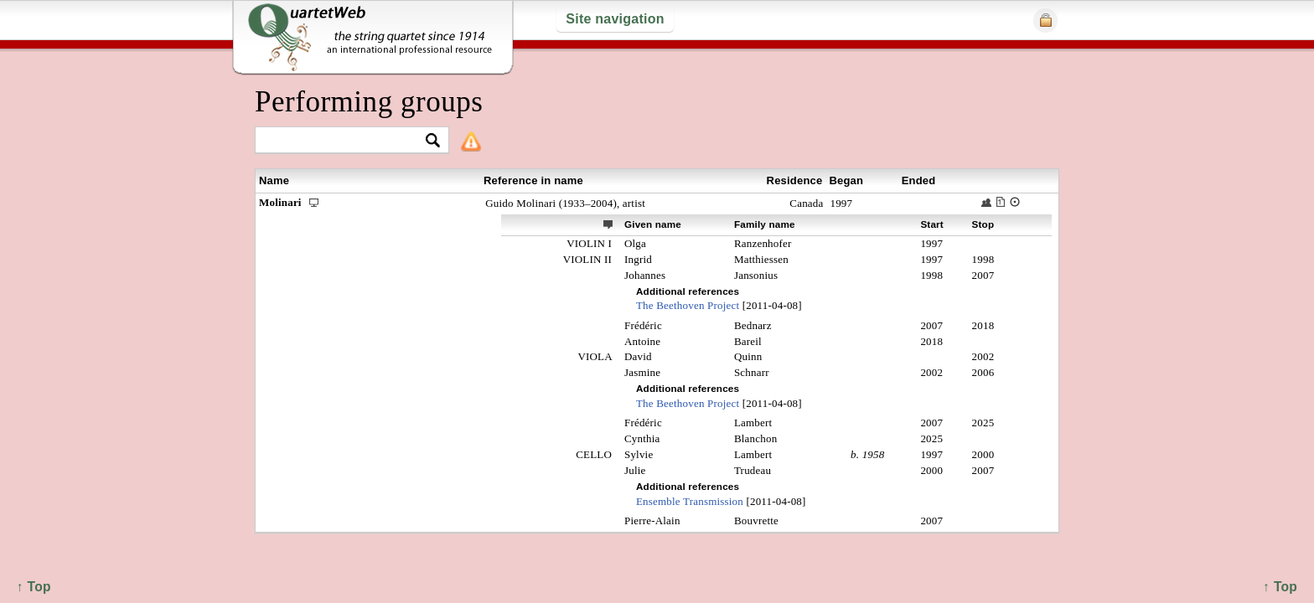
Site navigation (615, 19)
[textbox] (345, 141)
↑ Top (1280, 587)
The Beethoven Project (687, 305)
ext (608, 224)
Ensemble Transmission (689, 501)
